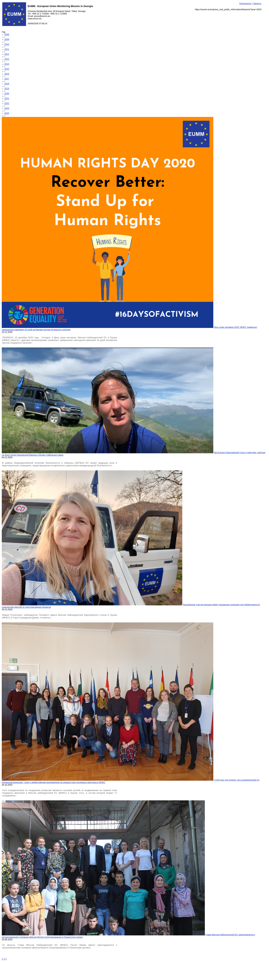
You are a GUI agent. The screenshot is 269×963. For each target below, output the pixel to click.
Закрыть (257, 3)
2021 (6, 98)
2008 (6, 34)
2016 (6, 74)
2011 (6, 49)
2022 (6, 103)
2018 (6, 83)
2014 (6, 64)
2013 (6, 59)
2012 (6, 54)
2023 (6, 108)
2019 (6, 88)
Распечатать (245, 3)
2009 (6, 39)
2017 (6, 79)
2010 (6, 44)
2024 (6, 113)
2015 (6, 69)
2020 (6, 93)
